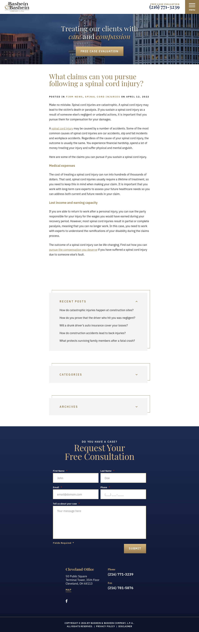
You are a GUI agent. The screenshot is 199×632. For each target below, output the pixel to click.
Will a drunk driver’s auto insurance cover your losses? (94, 325)
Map (68, 589)
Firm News (74, 96)
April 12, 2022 (137, 96)
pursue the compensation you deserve (73, 249)
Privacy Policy (105, 626)
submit (135, 548)
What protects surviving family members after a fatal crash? (97, 340)
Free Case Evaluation (100, 51)
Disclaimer (125, 626)
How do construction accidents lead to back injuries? (93, 333)
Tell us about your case (66, 503)
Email (57, 487)
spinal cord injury (62, 128)
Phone (105, 487)
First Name (60, 471)
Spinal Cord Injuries (102, 96)
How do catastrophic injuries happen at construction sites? (97, 310)
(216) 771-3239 (164, 8)
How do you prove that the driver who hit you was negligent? (97, 317)
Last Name (107, 471)
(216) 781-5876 (120, 587)
